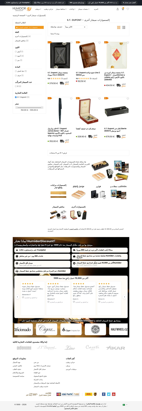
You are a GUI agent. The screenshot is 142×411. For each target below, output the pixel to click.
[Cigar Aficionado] (22, 329)
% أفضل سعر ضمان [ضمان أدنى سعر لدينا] (129, 3)
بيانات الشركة (38, 380)
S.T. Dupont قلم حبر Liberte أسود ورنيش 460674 (115, 129)
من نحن (36, 362)
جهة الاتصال (16, 362)
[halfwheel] (119, 329)
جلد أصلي (22, 71)
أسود (20, 56)
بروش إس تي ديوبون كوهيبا (86, 128)
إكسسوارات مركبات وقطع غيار (58, 186)
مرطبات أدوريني (71, 369)
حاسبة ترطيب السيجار (41, 386)
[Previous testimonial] (17, 297)
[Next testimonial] (124, 297)
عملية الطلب (17, 369)
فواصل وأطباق (78, 186)
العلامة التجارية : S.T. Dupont (27, 27)
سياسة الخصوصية (18, 376)
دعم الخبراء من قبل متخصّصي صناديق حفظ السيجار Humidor (42, 271)
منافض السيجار (22, 41)
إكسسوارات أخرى (23, 36)
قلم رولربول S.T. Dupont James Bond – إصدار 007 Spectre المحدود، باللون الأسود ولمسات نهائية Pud (59, 132)
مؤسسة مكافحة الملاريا (93, 404)
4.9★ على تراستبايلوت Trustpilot (18, 2)
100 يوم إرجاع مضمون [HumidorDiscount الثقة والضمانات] (77, 3)
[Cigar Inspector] (71, 329)
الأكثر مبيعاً (75, 27)
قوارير (98, 186)
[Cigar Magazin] (95, 329)
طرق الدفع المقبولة (40, 376)
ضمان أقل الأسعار (26, 263)
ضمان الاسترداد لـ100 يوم (42, 366)
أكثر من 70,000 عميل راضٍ (104, 2)
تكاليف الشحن (73, 229)
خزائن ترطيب (70, 362)
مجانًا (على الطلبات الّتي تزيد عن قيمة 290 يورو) (95, 250)
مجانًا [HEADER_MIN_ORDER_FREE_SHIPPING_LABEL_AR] (49, 3)
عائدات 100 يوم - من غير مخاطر (31, 256)
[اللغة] (125, 405)
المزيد (96, 9)
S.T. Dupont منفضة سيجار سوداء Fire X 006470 (58, 73)
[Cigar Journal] (46, 329)
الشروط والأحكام (18, 373)
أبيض (20, 51)
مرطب (68, 366)
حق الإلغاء (37, 373)
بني (19, 60)
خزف (20, 75)
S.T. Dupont (23, 97)
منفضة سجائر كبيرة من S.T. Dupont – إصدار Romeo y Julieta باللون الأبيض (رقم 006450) (114, 76)
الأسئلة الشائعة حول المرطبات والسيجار (47, 383)
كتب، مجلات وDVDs (118, 186)
